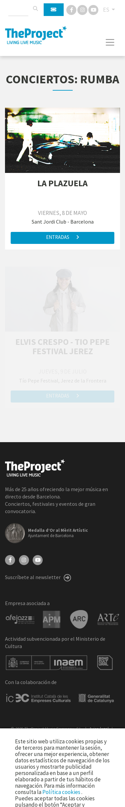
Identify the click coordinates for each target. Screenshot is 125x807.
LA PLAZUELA (62, 183)
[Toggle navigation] (110, 42)
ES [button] (106, 9)
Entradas (62, 237)
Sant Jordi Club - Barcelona (63, 221)
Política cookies (61, 792)
